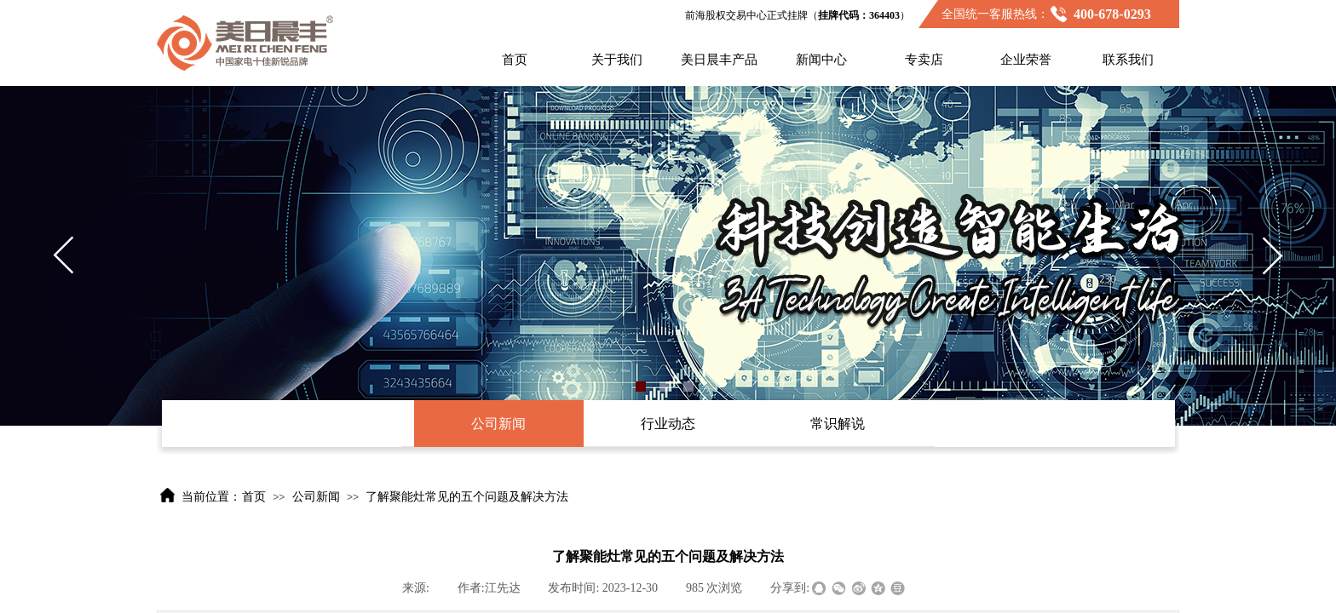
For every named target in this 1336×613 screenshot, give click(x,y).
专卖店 (924, 59)
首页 (514, 59)
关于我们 (616, 59)
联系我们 (1128, 59)
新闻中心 (821, 59)
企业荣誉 (1025, 59)
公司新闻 (316, 496)
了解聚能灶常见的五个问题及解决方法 (467, 496)
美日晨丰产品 (719, 59)
